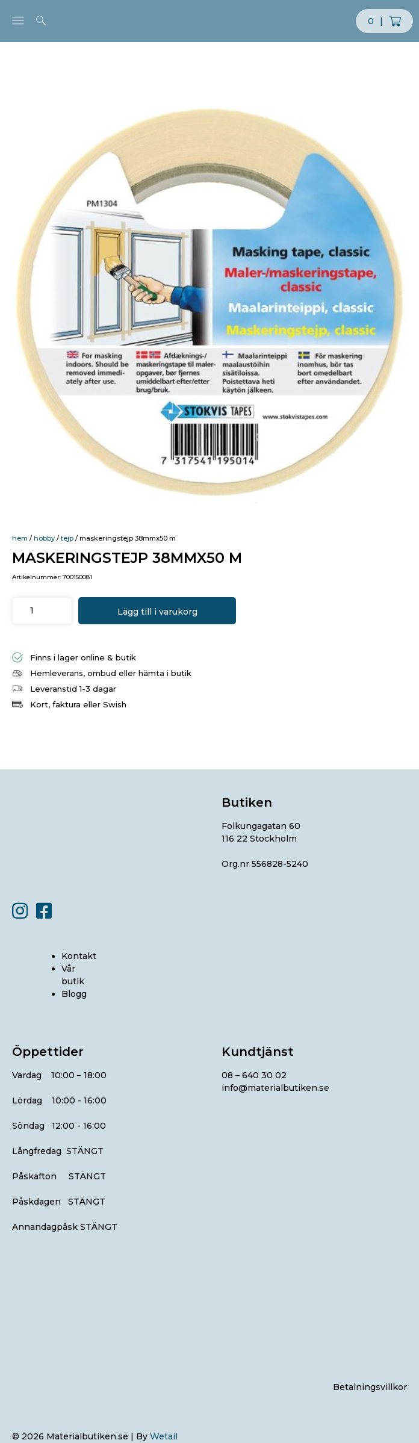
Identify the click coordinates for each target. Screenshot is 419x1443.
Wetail (164, 1436)
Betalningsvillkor (370, 1387)
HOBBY (44, 538)
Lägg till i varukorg (157, 611)
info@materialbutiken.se (275, 1087)
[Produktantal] (31, 610)
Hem (20, 538)
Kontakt (78, 956)
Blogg (74, 993)
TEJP (67, 538)
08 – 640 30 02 (254, 1075)
